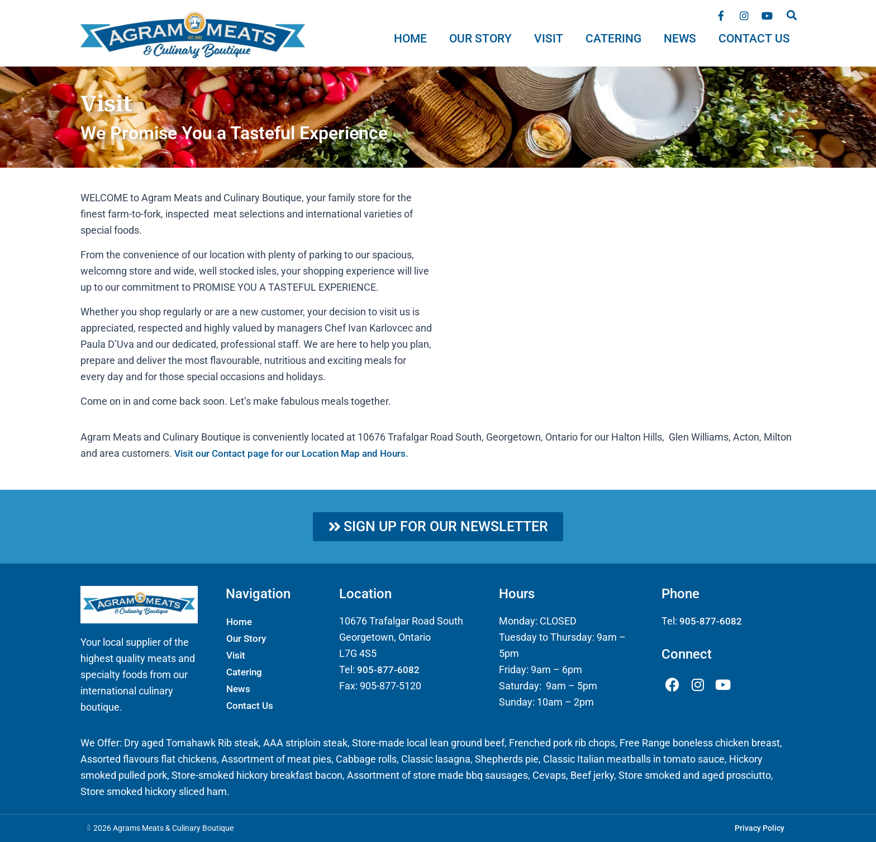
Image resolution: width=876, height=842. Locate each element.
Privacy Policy (759, 828)
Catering (613, 38)
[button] (792, 15)
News (680, 38)
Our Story (480, 38)
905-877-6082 (388, 669)
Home (410, 38)
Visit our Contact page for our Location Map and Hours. (297, 453)
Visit (548, 38)
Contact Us (754, 38)
